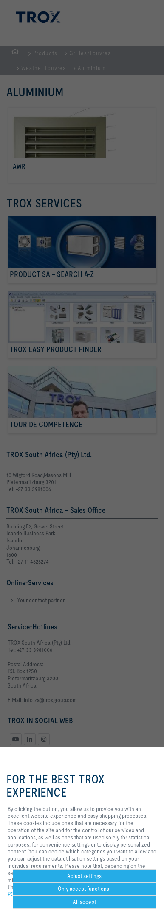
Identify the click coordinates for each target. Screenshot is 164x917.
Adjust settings (84, 875)
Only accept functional (84, 888)
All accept (84, 901)
